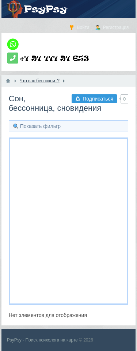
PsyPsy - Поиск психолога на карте (42, 340)
